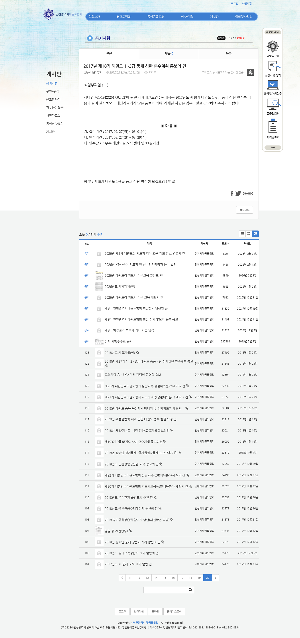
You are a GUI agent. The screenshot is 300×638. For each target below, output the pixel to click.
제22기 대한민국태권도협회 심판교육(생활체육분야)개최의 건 (145, 475)
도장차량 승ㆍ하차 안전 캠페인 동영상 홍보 (133, 374)
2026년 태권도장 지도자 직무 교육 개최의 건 (134, 297)
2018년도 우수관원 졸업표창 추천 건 (129, 497)
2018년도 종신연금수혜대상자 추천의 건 (131, 508)
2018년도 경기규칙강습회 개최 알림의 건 (132, 553)
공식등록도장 (156, 16)
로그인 (234, 3)
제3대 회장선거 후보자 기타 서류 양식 (129, 330)
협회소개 (94, 16)
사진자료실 (53, 115)
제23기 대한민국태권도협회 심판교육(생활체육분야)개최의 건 (145, 386)
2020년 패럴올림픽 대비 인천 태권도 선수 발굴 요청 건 (140, 419)
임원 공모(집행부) (116, 531)
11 (129, 577)
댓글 (169, 53)
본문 (109, 53)
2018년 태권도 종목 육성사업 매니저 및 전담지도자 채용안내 (144, 408)
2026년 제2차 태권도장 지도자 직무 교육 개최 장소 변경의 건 (145, 253)
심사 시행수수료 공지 (118, 341)
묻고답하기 (53, 99)
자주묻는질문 (54, 107)
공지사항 (52, 83)
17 (181, 577)
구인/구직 (52, 91)
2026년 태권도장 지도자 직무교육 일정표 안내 (135, 275)
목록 (228, 53)
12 (138, 577)
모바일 (155, 611)
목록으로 (244, 209)
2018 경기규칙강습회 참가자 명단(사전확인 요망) (137, 520)
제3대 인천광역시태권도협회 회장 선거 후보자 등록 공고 (141, 319)
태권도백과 (123, 16)
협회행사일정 (243, 16)
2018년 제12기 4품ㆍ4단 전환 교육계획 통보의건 (137, 430)
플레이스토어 (174, 611)
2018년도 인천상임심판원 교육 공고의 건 (132, 464)
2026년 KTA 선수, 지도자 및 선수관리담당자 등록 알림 (140, 264)
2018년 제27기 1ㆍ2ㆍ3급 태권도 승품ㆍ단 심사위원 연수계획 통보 (149, 361)
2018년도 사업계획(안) (120, 352)
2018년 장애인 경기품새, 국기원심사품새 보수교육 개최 (141, 453)
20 (207, 577)
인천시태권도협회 (93, 72)
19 (199, 577)
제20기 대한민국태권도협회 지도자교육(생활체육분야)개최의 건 (146, 486)
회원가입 (247, 3)
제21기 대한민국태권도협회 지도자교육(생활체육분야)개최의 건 (146, 397)
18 (190, 577)
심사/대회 (187, 16)
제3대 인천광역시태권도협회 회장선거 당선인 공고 (138, 308)
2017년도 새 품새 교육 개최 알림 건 (128, 564)
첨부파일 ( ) (96, 85)
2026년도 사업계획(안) (120, 286)
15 (164, 577)
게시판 (214, 16)
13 (147, 577)
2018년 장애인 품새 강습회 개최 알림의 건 (132, 542)
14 (155, 577)
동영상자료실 (54, 123)
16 (173, 577)
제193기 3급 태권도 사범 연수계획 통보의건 (133, 441)
